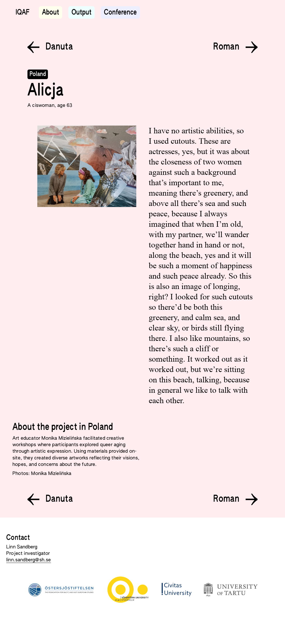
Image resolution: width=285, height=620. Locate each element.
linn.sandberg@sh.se (28, 560)
